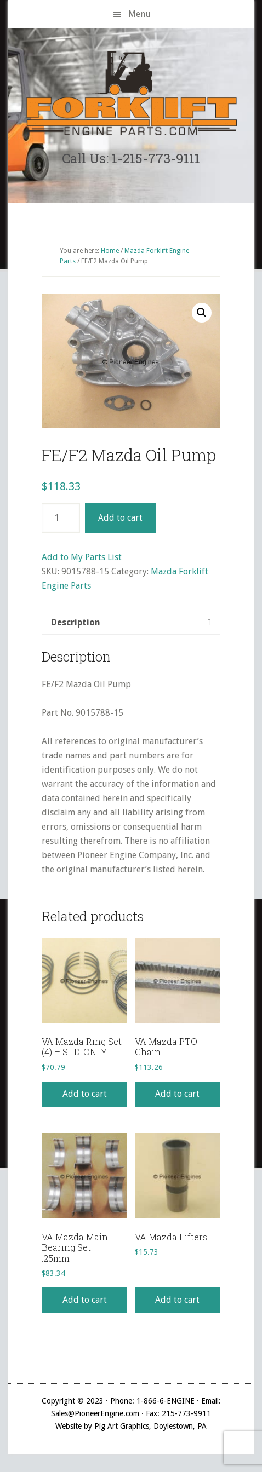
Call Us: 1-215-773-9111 (131, 158)
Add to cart (120, 518)
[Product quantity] (61, 518)
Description (75, 622)
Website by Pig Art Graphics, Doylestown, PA (131, 1426)
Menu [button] (139, 14)
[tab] (131, 623)
